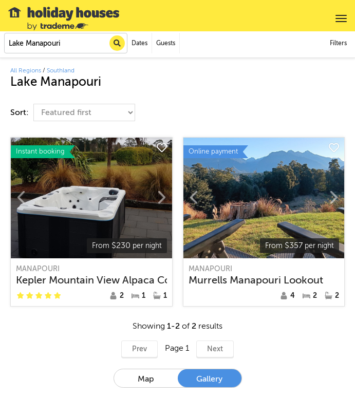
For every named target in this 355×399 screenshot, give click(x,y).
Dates (139, 43)
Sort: (20, 112)
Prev (139, 349)
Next (215, 349)
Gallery (209, 379)
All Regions (25, 70)
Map (146, 379)
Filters (338, 43)
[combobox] (65, 43)
